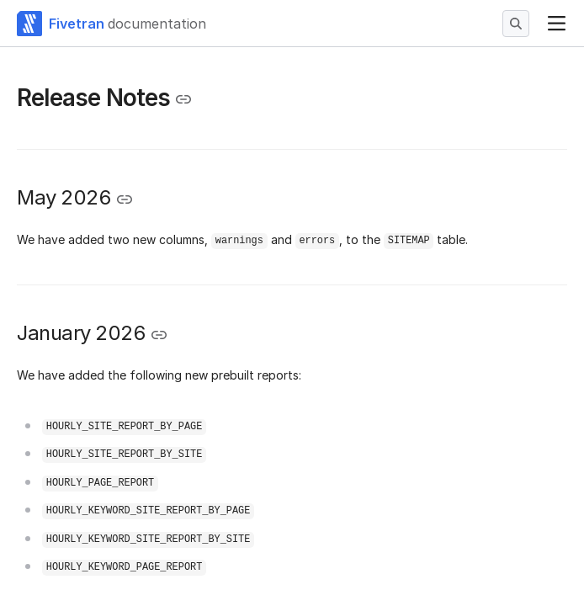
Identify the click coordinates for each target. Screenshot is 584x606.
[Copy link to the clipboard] (183, 99)
